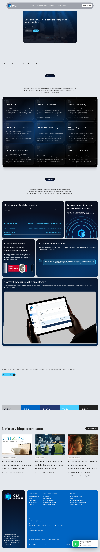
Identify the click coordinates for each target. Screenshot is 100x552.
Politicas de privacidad (53, 539)
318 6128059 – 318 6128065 (36, 516)
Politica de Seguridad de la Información (49, 544)
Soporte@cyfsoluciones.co (36, 530)
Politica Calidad (33, 544)
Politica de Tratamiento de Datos (37, 539)
